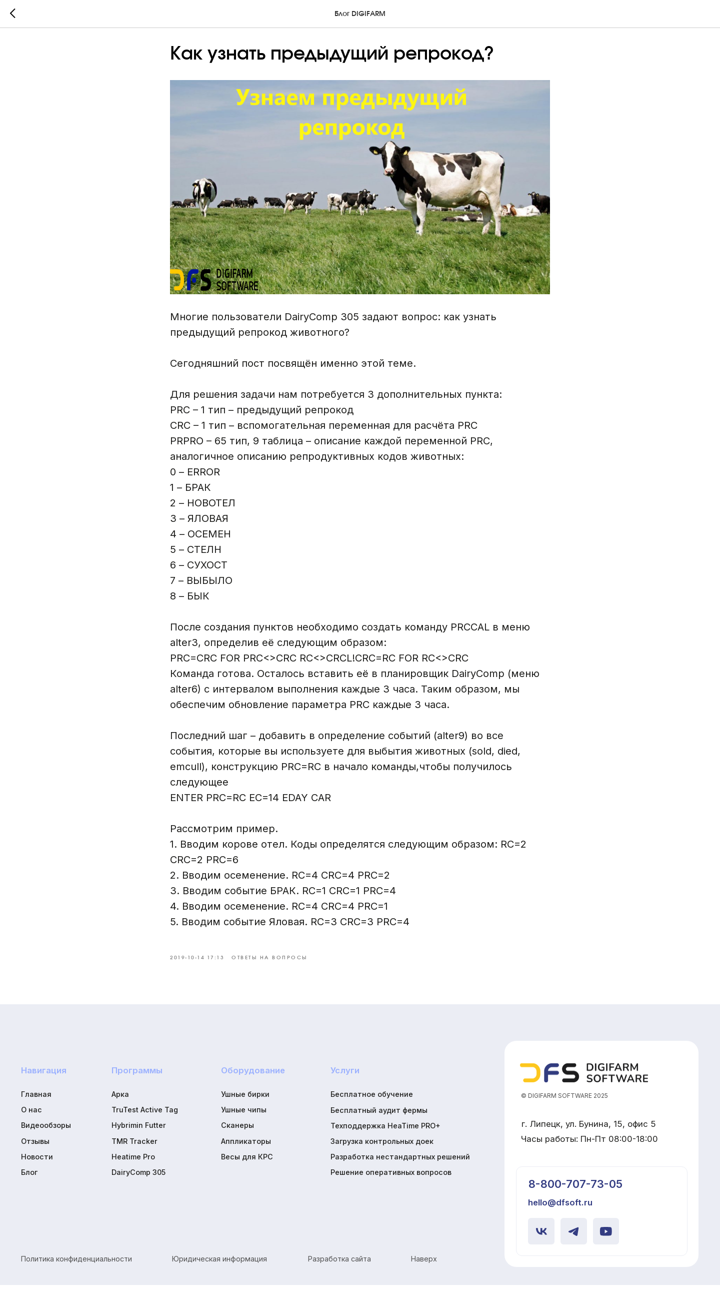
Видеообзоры (46, 1134)
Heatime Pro (133, 1165)
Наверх (424, 1268)
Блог (29, 1181)
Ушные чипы (243, 1119)
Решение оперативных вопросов (391, 1181)
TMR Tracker (135, 1150)
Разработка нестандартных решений (400, 1166)
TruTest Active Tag (145, 1119)
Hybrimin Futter (139, 1134)
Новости (37, 1165)
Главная (36, 1103)
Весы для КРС (247, 1165)
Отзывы (35, 1150)
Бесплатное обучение (371, 1103)
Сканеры (237, 1134)
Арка (120, 1103)
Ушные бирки (245, 1103)
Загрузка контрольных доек (382, 1150)
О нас (31, 1119)
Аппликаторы (246, 1150)
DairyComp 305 (139, 1181)
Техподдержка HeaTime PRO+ (385, 1134)
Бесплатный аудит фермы (379, 1119)
